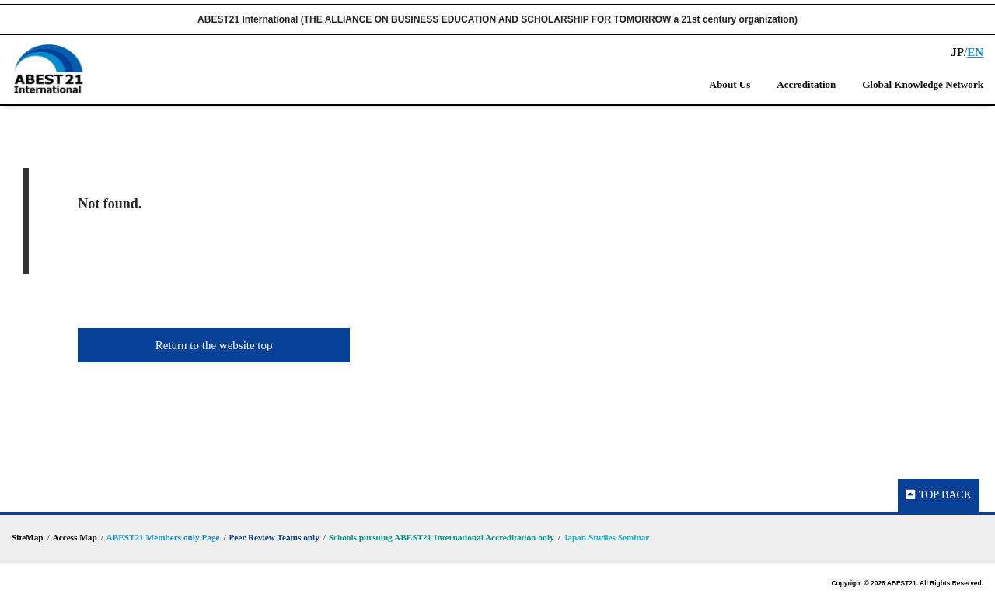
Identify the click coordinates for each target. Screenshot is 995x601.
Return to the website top (214, 345)
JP (957, 52)
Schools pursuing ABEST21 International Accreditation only (441, 537)
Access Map (75, 537)
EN (975, 52)
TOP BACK (939, 495)
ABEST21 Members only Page (163, 537)
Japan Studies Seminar (607, 537)
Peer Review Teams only (274, 537)
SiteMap (28, 537)
